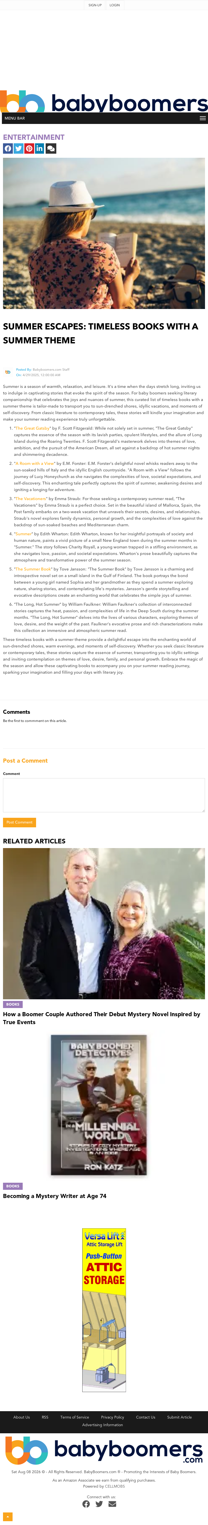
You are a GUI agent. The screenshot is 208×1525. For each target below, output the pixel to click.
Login (115, 5)
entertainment (34, 137)
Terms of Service (74, 1417)
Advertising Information (102, 1425)
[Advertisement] (104, 48)
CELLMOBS (115, 1486)
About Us (21, 1417)
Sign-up (95, 5)
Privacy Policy (112, 1417)
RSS (45, 1417)
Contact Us (145, 1417)
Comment (11, 773)
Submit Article (179, 1417)
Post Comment (20, 822)
